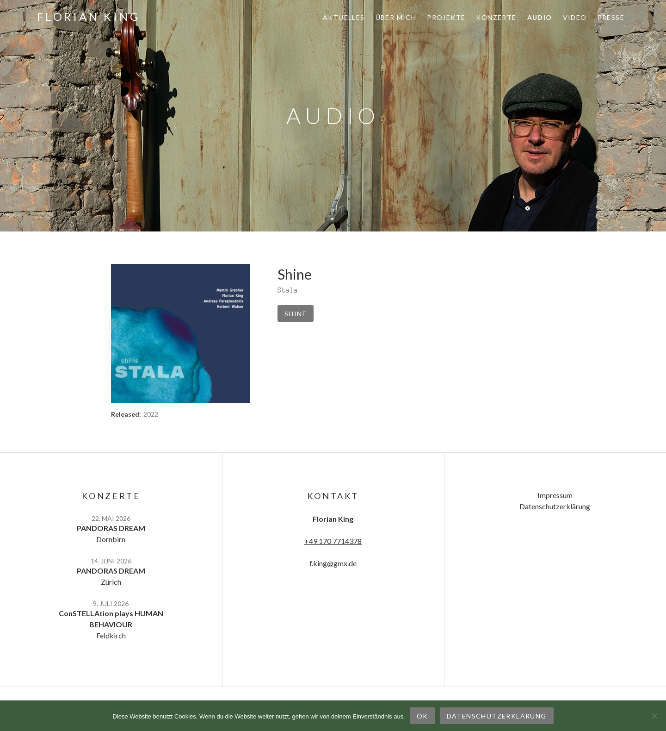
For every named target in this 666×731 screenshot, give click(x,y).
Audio (539, 17)
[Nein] (654, 715)
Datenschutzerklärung (554, 506)
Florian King (88, 16)
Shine (295, 314)
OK (422, 716)
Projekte (446, 17)
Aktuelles (344, 17)
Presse (611, 17)
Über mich (396, 17)
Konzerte (496, 17)
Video (575, 17)
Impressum (555, 495)
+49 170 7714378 (333, 541)
